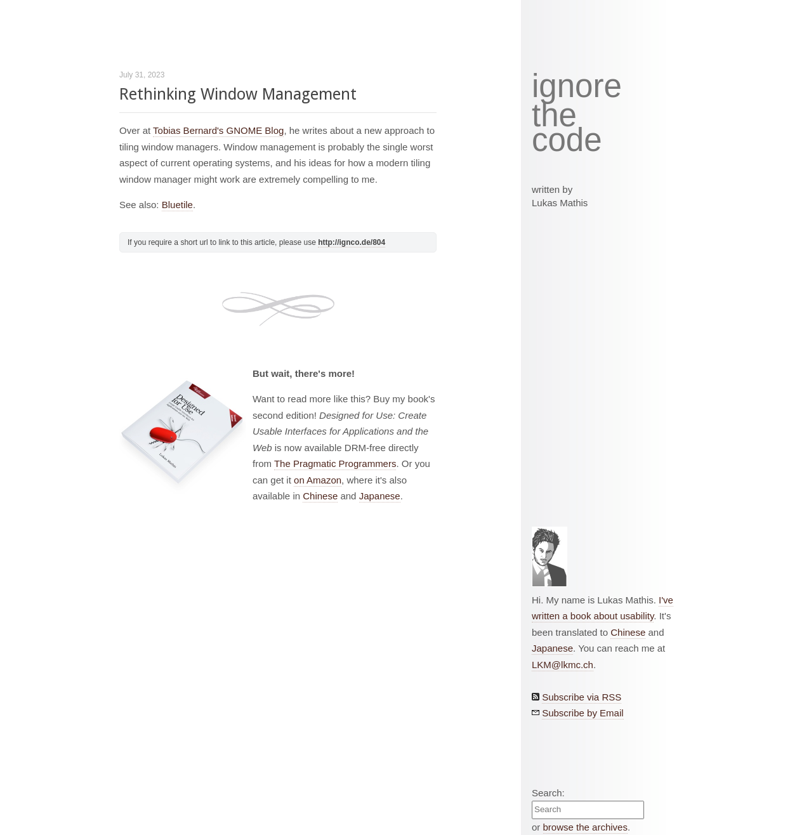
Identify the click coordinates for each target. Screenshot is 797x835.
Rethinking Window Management (238, 94)
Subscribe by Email (582, 712)
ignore (577, 86)
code (567, 140)
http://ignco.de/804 (351, 242)
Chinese (320, 495)
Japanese (379, 495)
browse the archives (585, 827)
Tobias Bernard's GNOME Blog (218, 130)
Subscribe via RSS (581, 697)
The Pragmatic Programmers (335, 463)
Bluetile (177, 204)
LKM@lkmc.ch (562, 664)
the (554, 115)
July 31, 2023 (141, 74)
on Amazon (317, 480)
